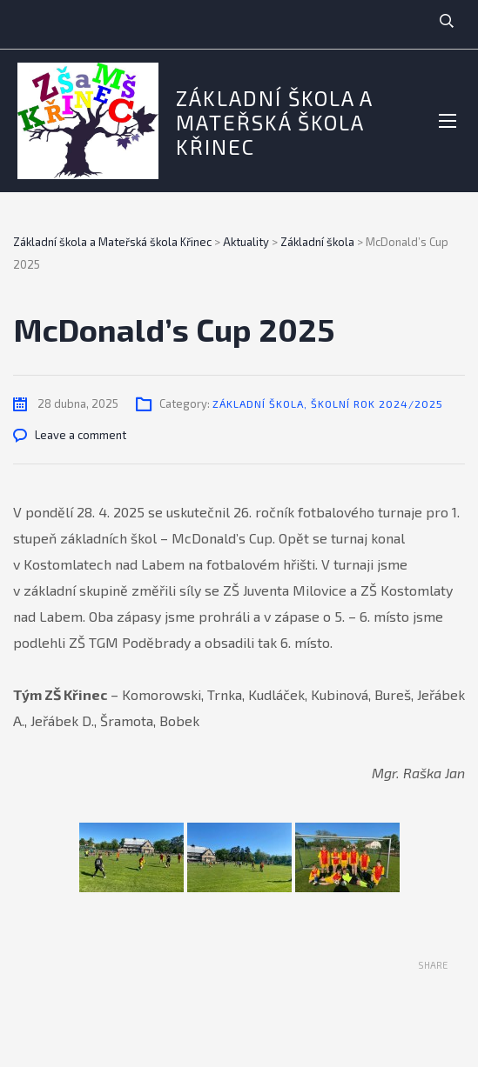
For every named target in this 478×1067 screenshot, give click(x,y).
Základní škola (258, 403)
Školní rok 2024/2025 (377, 403)
